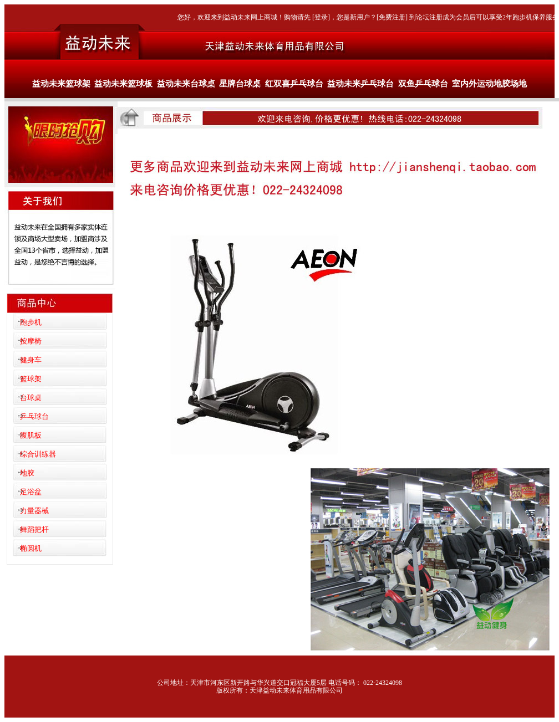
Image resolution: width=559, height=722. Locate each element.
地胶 (27, 473)
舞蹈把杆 (34, 529)
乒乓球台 (34, 416)
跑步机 (31, 322)
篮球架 (31, 379)
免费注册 (392, 17)
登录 (321, 17)
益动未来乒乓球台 (360, 83)
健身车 (31, 360)
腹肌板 (31, 435)
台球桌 (31, 397)
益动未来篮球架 (61, 83)
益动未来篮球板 (123, 83)
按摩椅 (31, 341)
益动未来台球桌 (186, 83)
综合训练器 (38, 454)
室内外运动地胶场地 (489, 83)
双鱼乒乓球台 (423, 83)
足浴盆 (31, 492)
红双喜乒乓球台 (294, 83)
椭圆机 (31, 548)
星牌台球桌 (240, 83)
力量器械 (34, 510)
